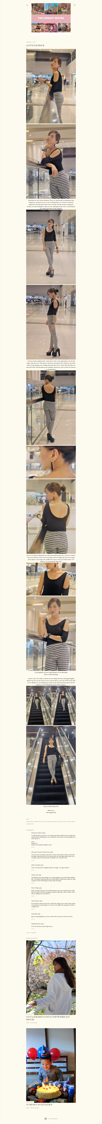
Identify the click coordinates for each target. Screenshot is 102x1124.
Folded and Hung (38, 821)
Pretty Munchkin (61, 821)
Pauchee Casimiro (36, 833)
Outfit (44, 821)
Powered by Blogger (51, 1119)
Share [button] (27, 819)
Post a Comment (31, 932)
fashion (31, 821)
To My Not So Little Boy (39, 1104)
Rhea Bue (34, 914)
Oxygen (48, 821)
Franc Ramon (35, 901)
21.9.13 (32, 847)
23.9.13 (33, 909)
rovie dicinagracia (71, 821)
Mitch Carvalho (35, 865)
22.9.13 (33, 896)
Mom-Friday (35, 888)
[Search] (75, 4)
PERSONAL (54, 821)
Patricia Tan (34, 875)
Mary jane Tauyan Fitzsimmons (40, 852)
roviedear (28, 823)
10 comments (33, 1022)
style (32, 823)
